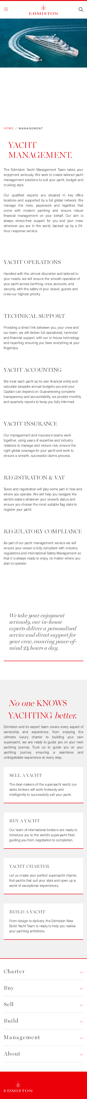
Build (11, 1021)
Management (22, 1037)
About (12, 1053)
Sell (9, 1004)
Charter (14, 971)
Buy (9, 988)
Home (9, 128)
